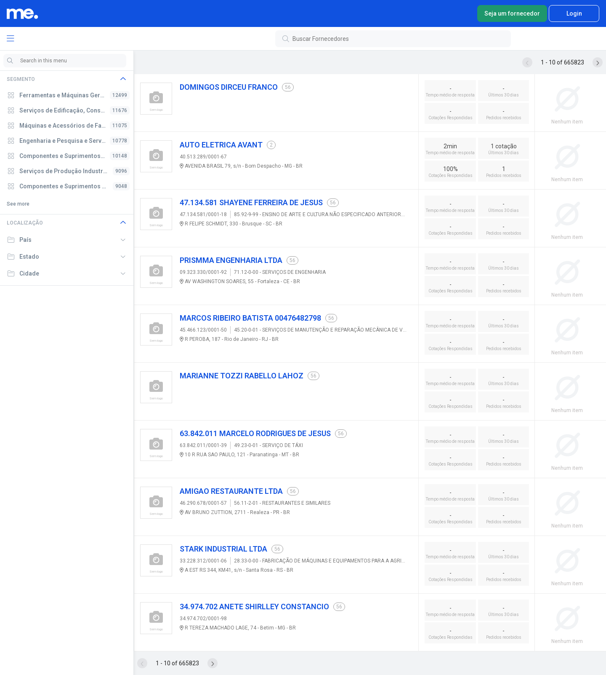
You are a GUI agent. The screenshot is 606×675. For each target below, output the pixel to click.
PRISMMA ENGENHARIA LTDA (231, 260)
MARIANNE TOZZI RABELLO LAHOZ (241, 375)
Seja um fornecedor (512, 13)
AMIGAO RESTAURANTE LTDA (231, 491)
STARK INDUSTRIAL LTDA (223, 548)
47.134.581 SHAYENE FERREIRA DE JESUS (251, 202)
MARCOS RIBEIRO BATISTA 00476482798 (250, 317)
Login (574, 13)
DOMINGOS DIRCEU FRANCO (229, 87)
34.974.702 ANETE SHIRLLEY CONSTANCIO (254, 606)
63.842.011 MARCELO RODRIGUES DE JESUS (255, 433)
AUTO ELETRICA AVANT (221, 144)
